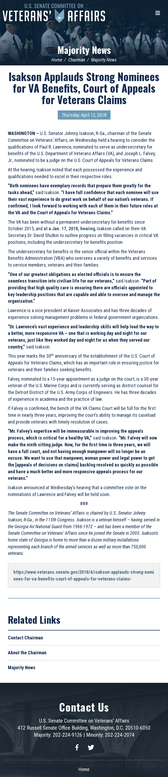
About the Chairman (27, 652)
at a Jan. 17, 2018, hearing (69, 228)
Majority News (84, 50)
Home (56, 60)
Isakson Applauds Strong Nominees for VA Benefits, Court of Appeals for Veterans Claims (84, 88)
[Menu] (157, 13)
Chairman (76, 60)
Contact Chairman (25, 637)
